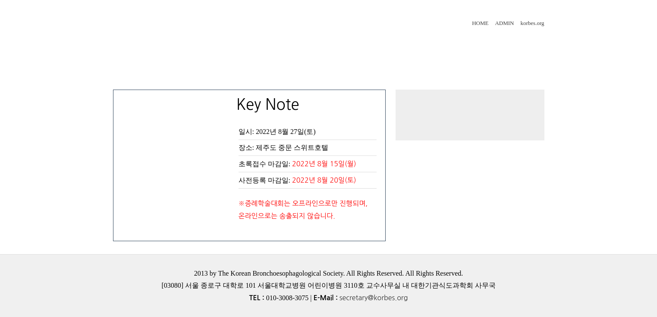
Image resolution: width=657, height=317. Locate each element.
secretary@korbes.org (374, 297)
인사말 (152, 44)
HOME (480, 23)
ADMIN (504, 23)
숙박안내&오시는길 (173, 74)
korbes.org (532, 23)
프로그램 (231, 44)
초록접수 (315, 44)
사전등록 (398, 44)
